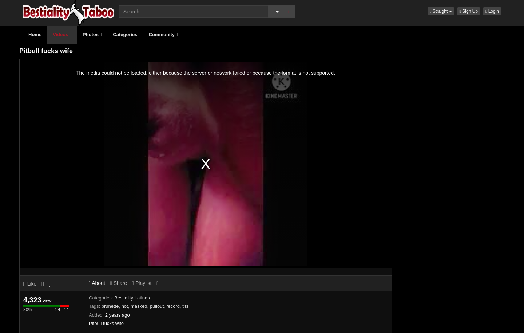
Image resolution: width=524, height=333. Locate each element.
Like (29, 284)
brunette (110, 306)
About (97, 283)
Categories (125, 34)
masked (139, 306)
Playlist (141, 283)
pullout (157, 306)
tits (185, 306)
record (173, 306)
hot (125, 306)
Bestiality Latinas (132, 298)
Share (118, 283)
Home (34, 34)
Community (163, 34)
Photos (92, 34)
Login (492, 11)
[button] (441, 11)
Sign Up (469, 11)
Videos (62, 34)
